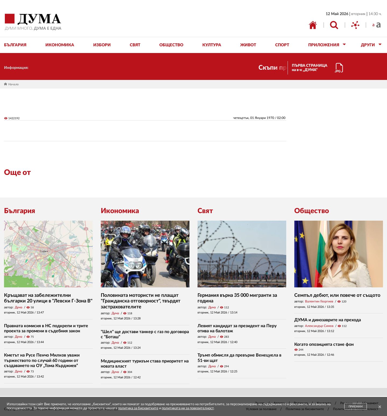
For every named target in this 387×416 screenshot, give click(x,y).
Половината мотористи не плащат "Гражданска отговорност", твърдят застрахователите (140, 301)
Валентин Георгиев (319, 301)
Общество (311, 210)
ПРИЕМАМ (356, 406)
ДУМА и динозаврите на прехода (327, 320)
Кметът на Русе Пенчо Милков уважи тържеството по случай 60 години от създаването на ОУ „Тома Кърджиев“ (42, 360)
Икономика (120, 210)
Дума (18, 307)
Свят (205, 210)
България (19, 210)
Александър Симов (319, 325)
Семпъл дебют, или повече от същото (337, 295)
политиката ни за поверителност (188, 408)
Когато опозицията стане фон (324, 344)
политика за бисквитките (138, 408)
